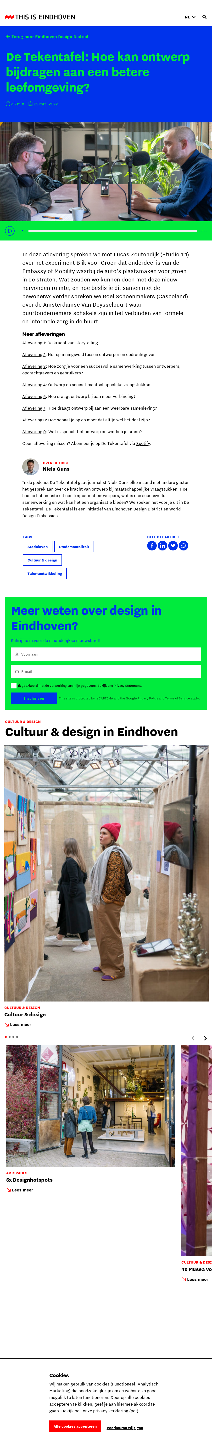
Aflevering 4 (34, 384)
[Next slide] (205, 1038)
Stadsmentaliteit (74, 546)
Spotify (143, 443)
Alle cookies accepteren (75, 1426)
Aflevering (32, 342)
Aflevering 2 (33, 354)
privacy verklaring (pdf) (115, 1411)
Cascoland (172, 296)
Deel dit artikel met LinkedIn (162, 545)
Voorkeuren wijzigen (125, 1427)
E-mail (26, 671)
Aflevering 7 (33, 408)
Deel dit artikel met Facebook (152, 545)
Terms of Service (177, 698)
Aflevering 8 (34, 420)
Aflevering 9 (34, 431)
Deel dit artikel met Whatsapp (183, 545)
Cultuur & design (42, 560)
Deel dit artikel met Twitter (173, 545)
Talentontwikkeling (45, 573)
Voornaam (29, 654)
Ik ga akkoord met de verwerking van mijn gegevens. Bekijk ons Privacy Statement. (80, 685)
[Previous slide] (193, 1038)
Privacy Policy (148, 698)
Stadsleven (38, 546)
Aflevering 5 (34, 396)
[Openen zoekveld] (204, 17)
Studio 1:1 (174, 254)
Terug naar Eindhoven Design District (50, 36)
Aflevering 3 (34, 366)
